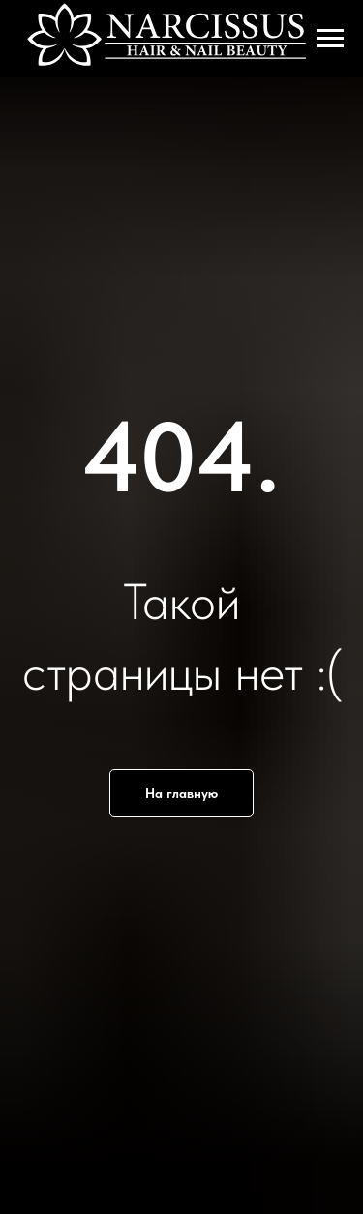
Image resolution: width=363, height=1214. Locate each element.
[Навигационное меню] (330, 38)
